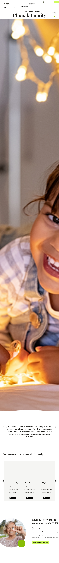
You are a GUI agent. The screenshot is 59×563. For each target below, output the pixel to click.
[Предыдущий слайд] (3, 481)
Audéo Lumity (12, 483)
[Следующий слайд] (55, 481)
